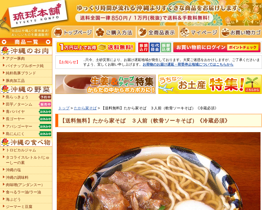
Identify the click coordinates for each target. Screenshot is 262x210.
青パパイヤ (15, 111)
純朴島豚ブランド (21, 73)
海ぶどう (13, 199)
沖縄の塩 (13, 170)
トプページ (72, 32)
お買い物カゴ (240, 32)
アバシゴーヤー (19, 126)
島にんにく (15, 134)
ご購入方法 (114, 32)
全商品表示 (156, 32)
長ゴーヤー (15, 119)
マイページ (198, 32)
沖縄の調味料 (17, 177)
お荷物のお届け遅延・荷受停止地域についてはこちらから (188, 64)
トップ (64, 108)
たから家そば (85, 108)
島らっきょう (17, 97)
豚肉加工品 (15, 80)
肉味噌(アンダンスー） (25, 185)
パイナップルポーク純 (25, 66)
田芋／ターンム (19, 104)
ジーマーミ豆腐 (19, 206)
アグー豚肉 (15, 58)
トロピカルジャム (21, 150)
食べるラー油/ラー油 (23, 192)
